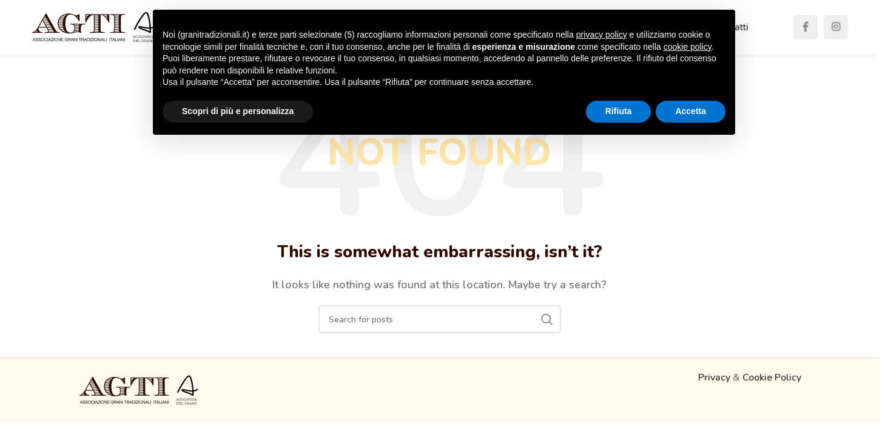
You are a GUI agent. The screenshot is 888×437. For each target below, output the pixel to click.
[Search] (439, 319)
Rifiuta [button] (618, 111)
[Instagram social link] (836, 27)
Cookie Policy (771, 377)
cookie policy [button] (687, 47)
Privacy (714, 377)
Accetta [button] (690, 111)
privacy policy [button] (601, 34)
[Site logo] (94, 26)
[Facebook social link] (805, 27)
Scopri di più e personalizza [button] (238, 111)
